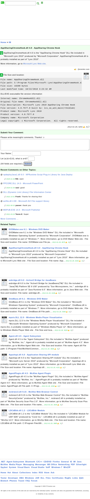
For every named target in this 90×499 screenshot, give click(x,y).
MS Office (52, 467)
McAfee (4, 467)
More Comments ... (10, 221)
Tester (4, 480)
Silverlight (81, 467)
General (65, 464)
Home (3, 42)
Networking (64, 467)
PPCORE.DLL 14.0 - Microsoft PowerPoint (23, 186)
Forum (34, 483)
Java (79, 464)
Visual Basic (23, 470)
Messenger (40, 467)
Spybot (4, 470)
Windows (29, 480)
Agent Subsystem (15, 464)
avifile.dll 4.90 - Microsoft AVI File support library (26, 203)
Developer (13, 480)
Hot (9, 475)
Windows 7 (56, 470)
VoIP (48, 470)
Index (35, 475)
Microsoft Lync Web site (34, 64)
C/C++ (39, 464)
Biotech (4, 483)
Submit (28, 166)
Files (48, 480)
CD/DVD (47, 464)
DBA (21, 480)
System (12, 470)
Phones (13, 483)
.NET (3, 464)
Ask (52, 475)
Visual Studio (37, 470)
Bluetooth (30, 464)
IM (10, 42)
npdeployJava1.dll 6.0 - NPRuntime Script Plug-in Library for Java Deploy (38, 177)
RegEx (68, 480)
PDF (73, 467)
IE (71, 464)
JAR (37, 480)
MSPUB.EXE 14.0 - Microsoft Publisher (21, 212)
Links (75, 480)
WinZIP (67, 470)
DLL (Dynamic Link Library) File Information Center (27, 195)
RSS (41, 475)
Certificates (58, 480)
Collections (25, 475)
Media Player (15, 467)
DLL (43, 480)
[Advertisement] (45, 23)
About (15, 475)
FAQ (28, 483)
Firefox (56, 464)
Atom (46, 475)
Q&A (81, 480)
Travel (21, 483)
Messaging (28, 467)
